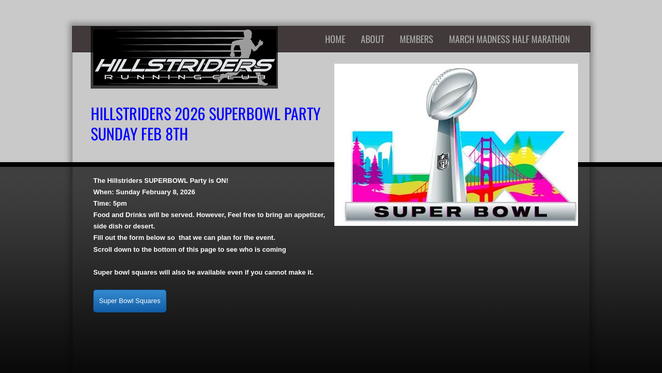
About (372, 39)
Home (335, 39)
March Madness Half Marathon (509, 39)
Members (416, 39)
